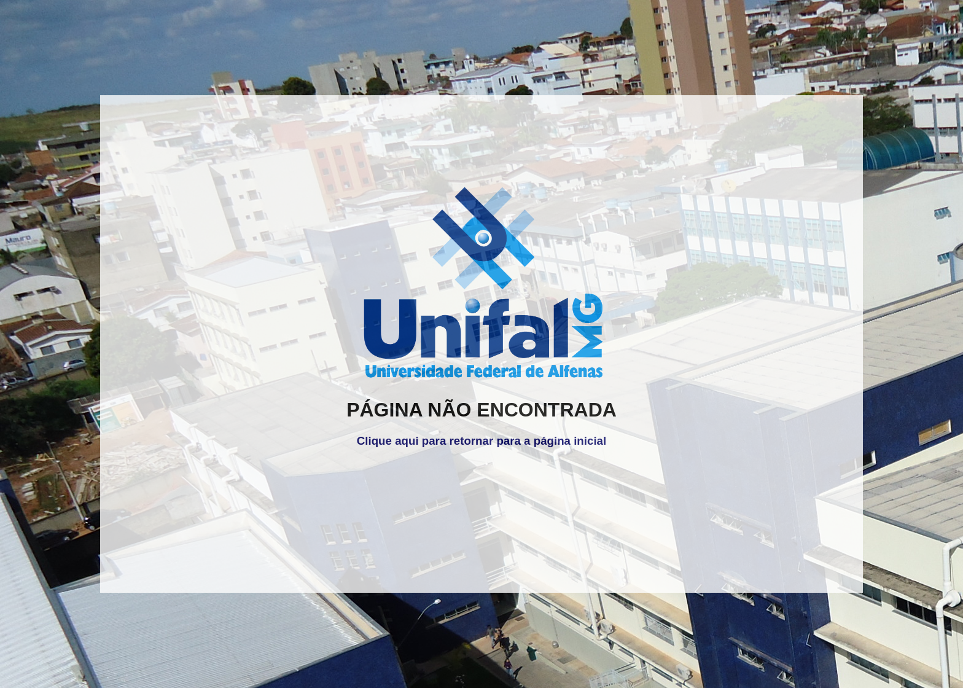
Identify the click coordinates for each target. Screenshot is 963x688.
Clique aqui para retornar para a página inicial (481, 440)
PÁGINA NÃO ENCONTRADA (481, 410)
